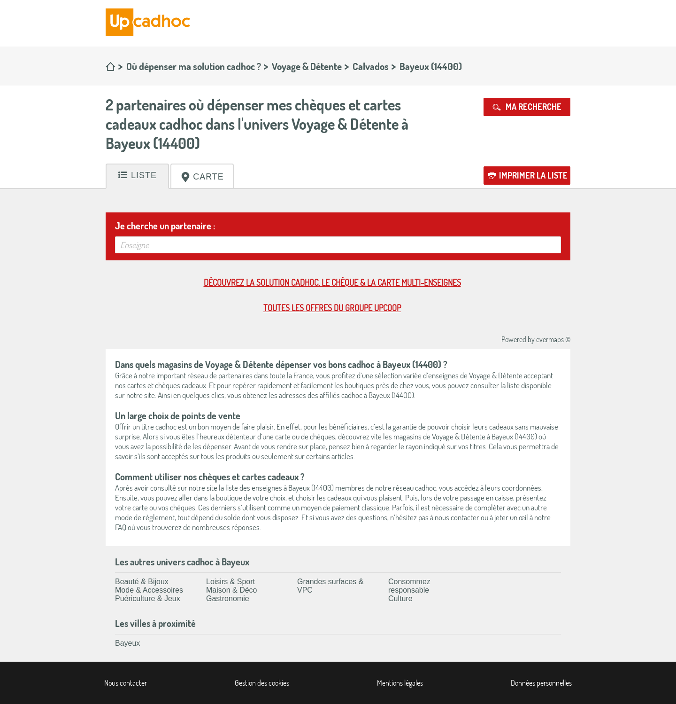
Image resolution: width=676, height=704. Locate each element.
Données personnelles (541, 683)
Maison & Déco (231, 590)
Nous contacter (125, 683)
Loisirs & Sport (230, 582)
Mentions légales (400, 683)
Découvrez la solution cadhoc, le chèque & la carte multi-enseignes (332, 282)
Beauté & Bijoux (142, 582)
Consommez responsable (409, 586)
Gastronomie (227, 598)
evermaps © (553, 339)
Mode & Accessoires (149, 590)
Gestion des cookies (262, 683)
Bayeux (127, 643)
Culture (400, 598)
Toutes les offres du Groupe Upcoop (332, 308)
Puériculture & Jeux (147, 598)
